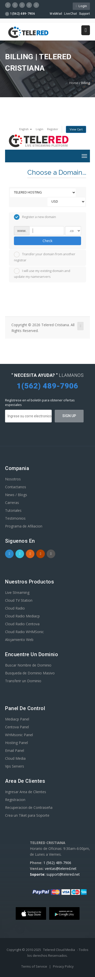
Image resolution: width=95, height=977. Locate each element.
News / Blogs (16, 494)
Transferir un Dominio (23, 680)
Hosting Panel (16, 742)
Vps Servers (14, 766)
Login (81, 6)
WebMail (56, 13)
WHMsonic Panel (19, 734)
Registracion (15, 799)
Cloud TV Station (18, 600)
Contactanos (15, 486)
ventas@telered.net (61, 868)
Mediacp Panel (17, 719)
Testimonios (15, 518)
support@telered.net (63, 874)
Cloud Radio (15, 608)
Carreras (12, 502)
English (25, 129)
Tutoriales (13, 510)
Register (52, 129)
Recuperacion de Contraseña (28, 807)
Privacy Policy (63, 966)
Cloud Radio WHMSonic (24, 631)
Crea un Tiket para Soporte (27, 815)
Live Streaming (17, 592)
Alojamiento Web (19, 639)
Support (84, 13)
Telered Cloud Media (59, 949)
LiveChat (70, 13)
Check (47, 240)
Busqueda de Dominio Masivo (30, 673)
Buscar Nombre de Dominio (28, 665)
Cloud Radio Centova (22, 623)
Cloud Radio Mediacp (22, 616)
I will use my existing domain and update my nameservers (42, 273)
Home (73, 83)
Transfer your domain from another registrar (44, 257)
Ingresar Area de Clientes (25, 791)
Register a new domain (35, 217)
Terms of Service (34, 966)
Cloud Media (15, 758)
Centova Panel (17, 727)
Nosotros (13, 479)
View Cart (76, 129)
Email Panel (14, 750)
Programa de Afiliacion (23, 526)
